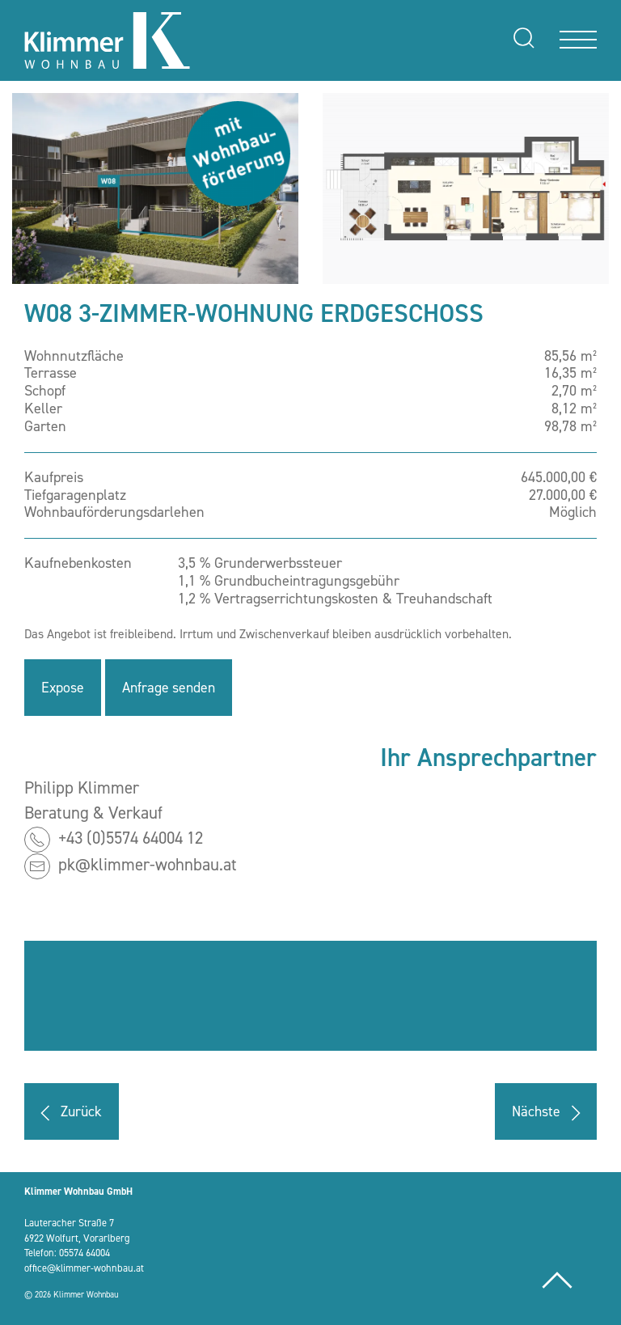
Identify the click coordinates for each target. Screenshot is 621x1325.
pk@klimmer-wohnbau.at (147, 864)
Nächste (548, 1113)
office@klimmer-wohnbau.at (84, 1268)
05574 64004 (84, 1252)
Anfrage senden (171, 687)
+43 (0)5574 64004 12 (130, 838)
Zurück (68, 1113)
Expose (63, 687)
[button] (155, 188)
